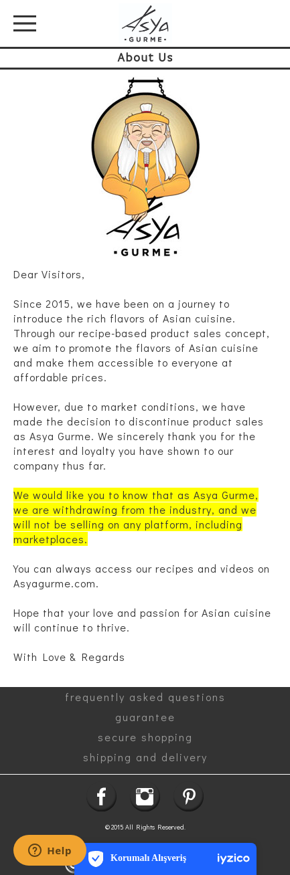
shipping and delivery (145, 757)
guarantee (145, 717)
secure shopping (145, 737)
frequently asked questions (145, 697)
